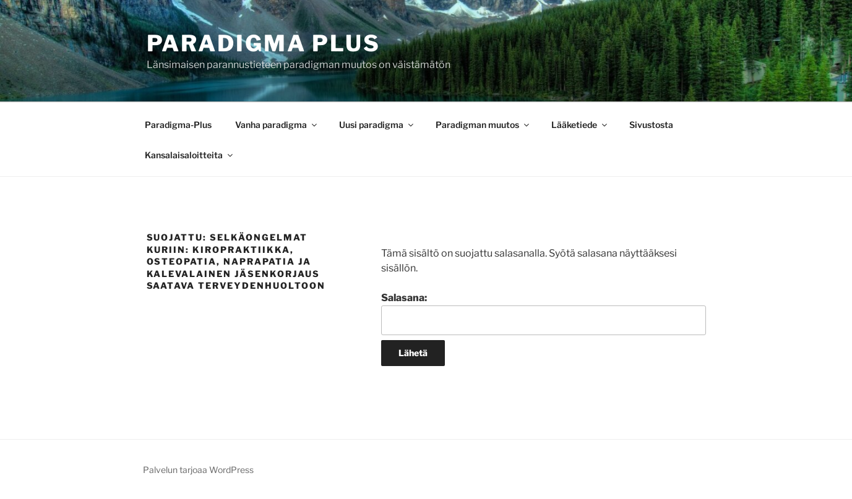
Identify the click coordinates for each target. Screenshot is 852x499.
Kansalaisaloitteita (190, 155)
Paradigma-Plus (178, 124)
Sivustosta (651, 124)
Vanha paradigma (277, 124)
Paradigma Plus (264, 43)
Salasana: (543, 313)
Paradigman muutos (483, 124)
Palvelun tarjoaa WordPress (198, 469)
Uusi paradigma (377, 124)
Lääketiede (580, 124)
